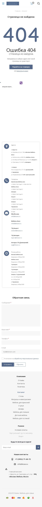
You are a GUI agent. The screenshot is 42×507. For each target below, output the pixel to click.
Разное (21, 426)
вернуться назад (22, 71)
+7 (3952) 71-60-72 (23, 459)
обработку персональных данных (26, 359)
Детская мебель (21, 415)
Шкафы (21, 409)
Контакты (21, 383)
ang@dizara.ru (15, 245)
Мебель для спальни (21, 412)
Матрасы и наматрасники (21, 399)
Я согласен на (21, 359)
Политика (21, 387)
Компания (21, 376)
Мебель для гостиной (21, 418)
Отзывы (21, 380)
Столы (21, 396)
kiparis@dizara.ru (16, 238)
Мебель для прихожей (21, 402)
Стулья (21, 406)
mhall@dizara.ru (16, 223)
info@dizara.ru (15, 216)
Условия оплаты (21, 430)
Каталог (21, 392)
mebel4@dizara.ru (17, 230)
